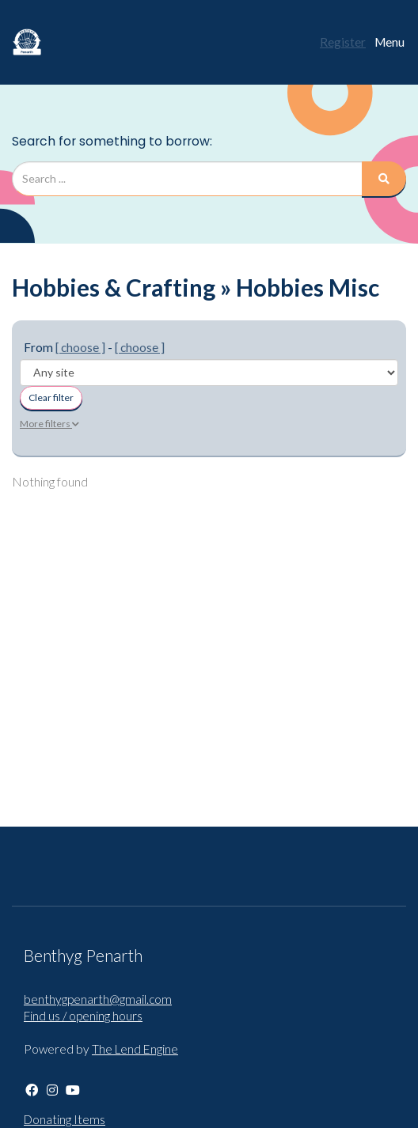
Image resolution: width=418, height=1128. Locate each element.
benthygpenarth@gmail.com (98, 999)
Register (343, 42)
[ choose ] (80, 347)
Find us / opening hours (83, 1016)
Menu (389, 42)
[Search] (384, 178)
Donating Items (64, 1119)
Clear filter (51, 397)
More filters (49, 424)
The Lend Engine (135, 1049)
